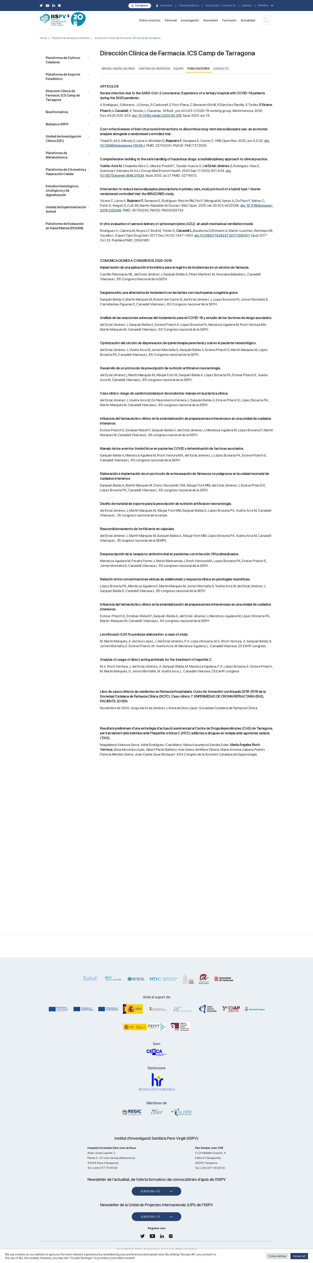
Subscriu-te (150, 1191)
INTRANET (166, 5)
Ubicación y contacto (220, 5)
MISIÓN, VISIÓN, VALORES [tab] (118, 68)
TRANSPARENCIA (189, 5)
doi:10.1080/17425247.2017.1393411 (222, 235)
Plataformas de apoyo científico (71, 38)
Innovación (210, 20)
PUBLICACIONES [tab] (198, 68)
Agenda (247, 5)
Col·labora (141, 5)
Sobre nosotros (149, 20)
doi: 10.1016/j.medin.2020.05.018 (157, 116)
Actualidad (248, 20)
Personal (171, 20)
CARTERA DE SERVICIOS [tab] (154, 68)
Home (43, 38)
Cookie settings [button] (277, 1256)
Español (263, 5)
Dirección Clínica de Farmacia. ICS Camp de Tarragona (127, 38)
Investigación (190, 20)
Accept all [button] (299, 1256)
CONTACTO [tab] (221, 68)
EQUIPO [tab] (179, 68)
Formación (229, 20)
